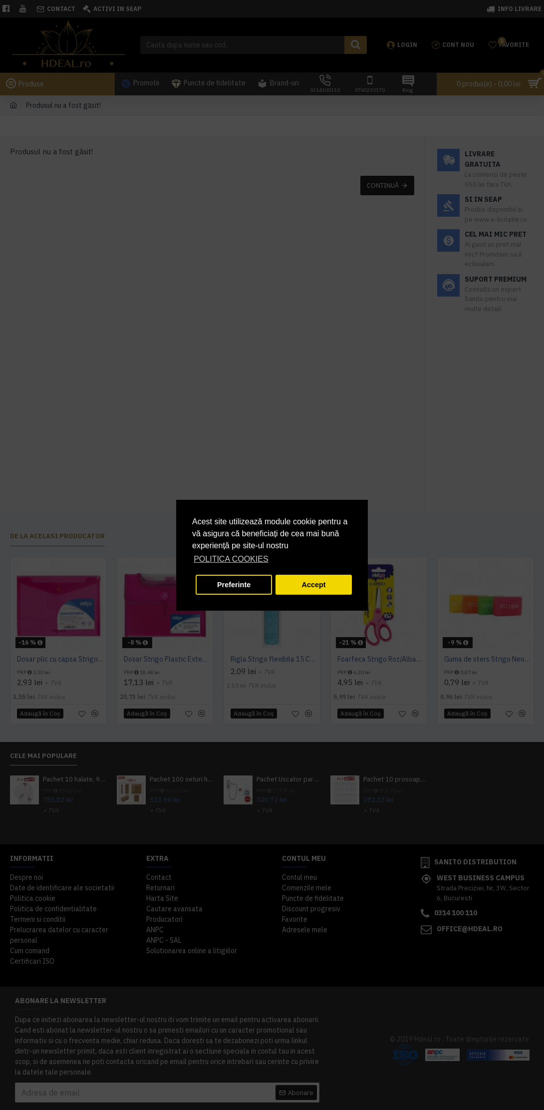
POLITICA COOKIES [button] (231, 559)
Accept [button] (314, 585)
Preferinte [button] (234, 585)
